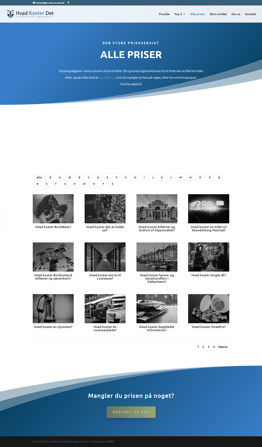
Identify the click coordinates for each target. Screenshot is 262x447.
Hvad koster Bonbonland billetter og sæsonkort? (53, 276)
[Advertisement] (131, 132)
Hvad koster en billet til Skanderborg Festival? (208, 228)
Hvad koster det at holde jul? (105, 228)
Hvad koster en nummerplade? (105, 328)
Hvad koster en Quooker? (53, 327)
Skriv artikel (218, 14)
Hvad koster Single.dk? (208, 275)
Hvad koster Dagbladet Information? (156, 328)
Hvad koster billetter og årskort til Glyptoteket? (157, 228)
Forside (164, 14)
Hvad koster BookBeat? (53, 227)
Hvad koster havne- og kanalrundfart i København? (157, 278)
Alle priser (197, 14)
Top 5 (178, 14)
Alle (39, 177)
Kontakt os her (131, 412)
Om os (235, 14)
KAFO (110, 441)
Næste (222, 347)
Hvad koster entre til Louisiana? (105, 276)
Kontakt (250, 14)
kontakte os (107, 77)
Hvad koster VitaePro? (209, 327)
